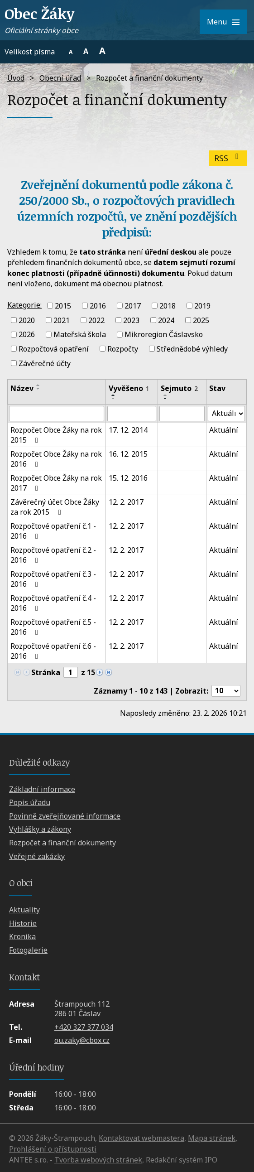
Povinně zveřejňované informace (64, 816)
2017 (133, 306)
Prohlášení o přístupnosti (52, 1149)
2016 (98, 306)
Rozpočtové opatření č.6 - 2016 (53, 651)
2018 (167, 306)
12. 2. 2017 (126, 502)
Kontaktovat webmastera (141, 1138)
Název (22, 388)
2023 (131, 320)
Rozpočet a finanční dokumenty (62, 843)
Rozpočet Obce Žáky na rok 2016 (56, 459)
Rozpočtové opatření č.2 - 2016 (53, 555)
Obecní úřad (60, 78)
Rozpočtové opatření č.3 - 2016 (53, 579)
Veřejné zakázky (37, 856)
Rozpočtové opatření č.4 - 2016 (53, 603)
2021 (61, 320)
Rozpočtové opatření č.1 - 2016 (53, 531)
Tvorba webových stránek (98, 1160)
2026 (27, 334)
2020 (27, 320)
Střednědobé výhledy (192, 349)
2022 (96, 320)
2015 (63, 306)
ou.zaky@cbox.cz (82, 1040)
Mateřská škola (79, 334)
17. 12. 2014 (128, 430)
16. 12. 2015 (128, 454)
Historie (23, 923)
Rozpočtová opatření (54, 349)
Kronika (22, 936)
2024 (166, 320)
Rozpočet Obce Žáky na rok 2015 (56, 435)
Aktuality (24, 910)
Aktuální (223, 430)
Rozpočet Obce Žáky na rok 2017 (56, 483)
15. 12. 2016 (128, 478)
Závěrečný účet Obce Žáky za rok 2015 (54, 507)
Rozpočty (122, 349)
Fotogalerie (28, 950)
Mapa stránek (211, 1138)
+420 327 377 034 (83, 1027)
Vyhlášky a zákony (40, 829)
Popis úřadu (29, 802)
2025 (201, 320)
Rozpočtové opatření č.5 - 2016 (53, 627)
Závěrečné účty (45, 363)
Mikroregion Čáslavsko (164, 334)
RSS (228, 158)
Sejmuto (179, 388)
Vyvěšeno (129, 388)
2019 (202, 306)
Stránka (45, 672)
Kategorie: (24, 305)
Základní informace (42, 789)
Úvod (15, 78)
